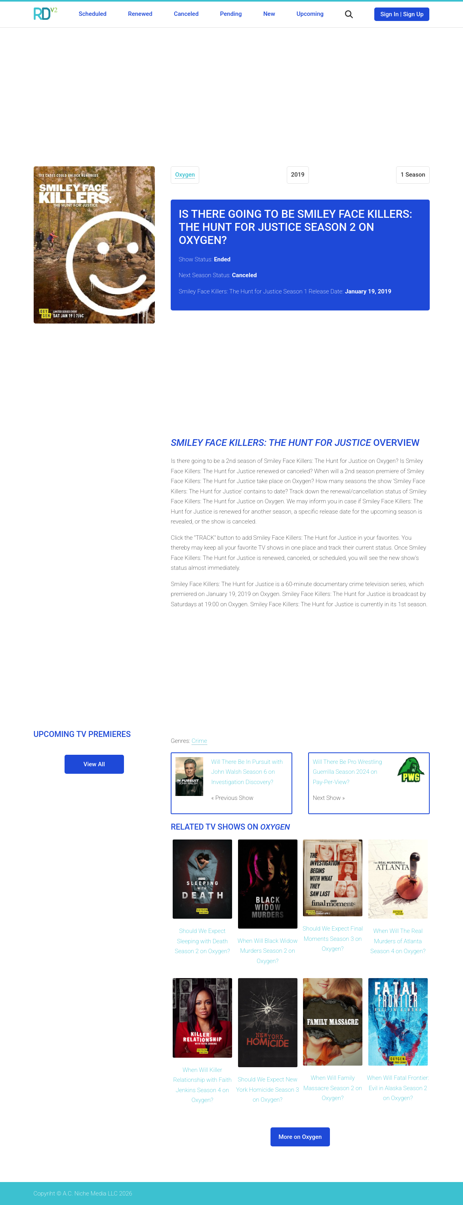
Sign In (389, 14)
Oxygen (185, 174)
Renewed (140, 13)
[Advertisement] (232, 91)
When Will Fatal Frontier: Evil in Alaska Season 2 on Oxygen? (398, 1088)
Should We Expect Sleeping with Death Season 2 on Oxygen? (202, 941)
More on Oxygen (300, 1136)
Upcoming (310, 13)
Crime (199, 740)
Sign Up (413, 14)
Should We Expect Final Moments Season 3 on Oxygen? (333, 938)
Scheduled (93, 13)
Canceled (186, 13)
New (269, 13)
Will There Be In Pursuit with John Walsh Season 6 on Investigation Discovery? (247, 772)
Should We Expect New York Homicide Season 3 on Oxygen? (267, 1089)
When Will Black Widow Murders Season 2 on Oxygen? (267, 951)
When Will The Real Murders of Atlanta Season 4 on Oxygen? (397, 941)
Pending (231, 13)
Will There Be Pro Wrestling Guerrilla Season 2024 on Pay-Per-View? (347, 772)
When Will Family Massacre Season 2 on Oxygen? (332, 1088)
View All (94, 764)
